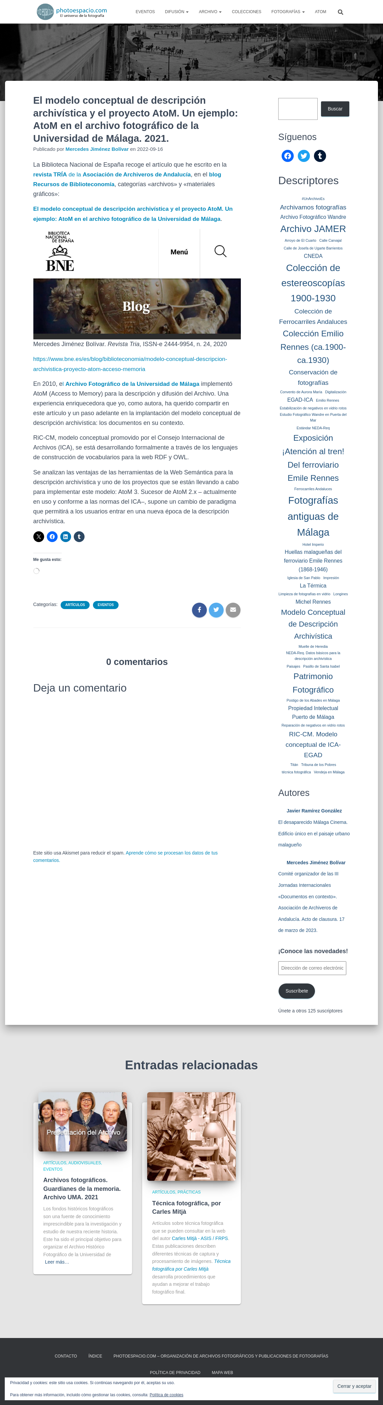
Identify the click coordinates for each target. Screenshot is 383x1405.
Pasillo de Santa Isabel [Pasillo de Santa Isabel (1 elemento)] (321, 666)
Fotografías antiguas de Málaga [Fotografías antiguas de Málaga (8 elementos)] (313, 516)
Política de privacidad (175, 1372)
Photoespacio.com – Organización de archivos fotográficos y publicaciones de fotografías (221, 1356)
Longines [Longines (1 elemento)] (340, 594)
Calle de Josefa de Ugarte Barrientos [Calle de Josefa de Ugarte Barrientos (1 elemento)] (313, 248)
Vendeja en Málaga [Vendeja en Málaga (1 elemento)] (329, 772)
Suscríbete (297, 991)
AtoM (320, 11)
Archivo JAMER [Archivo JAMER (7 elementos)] (313, 229)
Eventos (145, 11)
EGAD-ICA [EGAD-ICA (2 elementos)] (300, 400)
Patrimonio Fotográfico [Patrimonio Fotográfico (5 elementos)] (313, 683)
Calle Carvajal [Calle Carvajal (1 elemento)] (330, 240)
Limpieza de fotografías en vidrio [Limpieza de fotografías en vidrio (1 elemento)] (304, 594)
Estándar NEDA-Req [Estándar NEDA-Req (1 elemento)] (313, 428)
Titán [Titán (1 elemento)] (294, 765)
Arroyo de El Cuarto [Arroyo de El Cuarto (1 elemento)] (300, 240)
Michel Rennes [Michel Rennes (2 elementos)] (313, 602)
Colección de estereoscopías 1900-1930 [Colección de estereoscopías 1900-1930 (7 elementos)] (313, 283)
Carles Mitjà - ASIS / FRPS (200, 1238)
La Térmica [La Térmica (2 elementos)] (313, 586)
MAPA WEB (222, 1372)
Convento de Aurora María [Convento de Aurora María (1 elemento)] (301, 392)
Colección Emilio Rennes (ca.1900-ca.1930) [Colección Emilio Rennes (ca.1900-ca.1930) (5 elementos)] (313, 347)
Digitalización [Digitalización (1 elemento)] (335, 392)
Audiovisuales (84, 1163)
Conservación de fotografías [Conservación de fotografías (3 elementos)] (313, 377)
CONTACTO (66, 1356)
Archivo (210, 11)
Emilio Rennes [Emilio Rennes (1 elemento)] (327, 400)
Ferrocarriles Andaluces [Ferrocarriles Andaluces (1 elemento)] (313, 489)
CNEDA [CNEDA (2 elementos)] (313, 256)
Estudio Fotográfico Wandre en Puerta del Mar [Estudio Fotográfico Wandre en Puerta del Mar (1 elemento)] (313, 417)
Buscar (335, 108)
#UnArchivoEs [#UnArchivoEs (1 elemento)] (313, 199)
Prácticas (189, 1192)
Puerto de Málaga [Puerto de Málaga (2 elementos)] (313, 717)
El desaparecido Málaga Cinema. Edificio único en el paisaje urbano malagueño (314, 833)
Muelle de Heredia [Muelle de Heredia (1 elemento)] (312, 646)
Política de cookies (166, 1395)
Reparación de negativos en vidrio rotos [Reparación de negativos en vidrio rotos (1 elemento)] (313, 725)
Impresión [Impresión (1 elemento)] (331, 578)
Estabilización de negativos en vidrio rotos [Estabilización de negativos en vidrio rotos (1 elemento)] (313, 408)
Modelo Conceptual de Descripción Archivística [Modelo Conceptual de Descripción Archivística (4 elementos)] (313, 624)
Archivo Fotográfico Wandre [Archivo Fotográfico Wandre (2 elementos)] (313, 217)
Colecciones (246, 11)
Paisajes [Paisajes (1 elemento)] (293, 666)
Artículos (75, 614)
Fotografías (288, 11)
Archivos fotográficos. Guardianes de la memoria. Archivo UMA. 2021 (82, 1188)
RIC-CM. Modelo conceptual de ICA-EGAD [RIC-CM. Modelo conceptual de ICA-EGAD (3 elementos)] (313, 745)
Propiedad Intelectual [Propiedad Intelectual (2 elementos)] (313, 708)
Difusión (177, 11)
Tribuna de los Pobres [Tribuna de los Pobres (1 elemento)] (318, 765)
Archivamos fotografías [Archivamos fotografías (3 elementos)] (313, 207)
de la (116, 174)
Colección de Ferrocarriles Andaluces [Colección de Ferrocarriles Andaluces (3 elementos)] (313, 316)
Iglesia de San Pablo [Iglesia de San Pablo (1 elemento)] (303, 578)
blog (223, 174)
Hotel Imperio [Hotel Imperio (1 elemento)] (313, 544)
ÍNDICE (95, 1356)
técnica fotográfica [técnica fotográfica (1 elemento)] (296, 772)
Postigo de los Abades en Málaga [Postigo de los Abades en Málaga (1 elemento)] (313, 700)
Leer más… (57, 1262)
